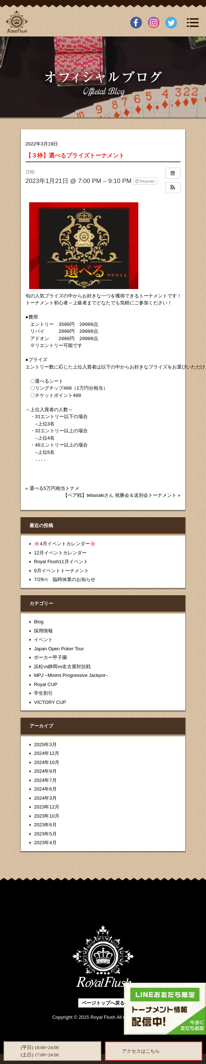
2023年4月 (45, 842)
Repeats (145, 181)
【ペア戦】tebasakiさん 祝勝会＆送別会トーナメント (120, 495)
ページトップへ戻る (103, 1003)
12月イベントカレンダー (60, 553)
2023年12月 (46, 807)
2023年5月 (45, 834)
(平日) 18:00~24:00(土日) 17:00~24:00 (40, 1051)
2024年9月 (45, 771)
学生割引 (43, 693)
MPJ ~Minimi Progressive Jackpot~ (71, 675)
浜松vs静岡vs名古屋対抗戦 (62, 666)
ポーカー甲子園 (50, 657)
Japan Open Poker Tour (59, 648)
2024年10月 (46, 762)
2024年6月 (45, 789)
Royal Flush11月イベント (61, 561)
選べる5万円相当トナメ (54, 488)
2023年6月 (45, 824)
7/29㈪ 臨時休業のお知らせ (64, 579)
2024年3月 (45, 798)
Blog (38, 621)
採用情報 (43, 631)
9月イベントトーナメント (61, 570)
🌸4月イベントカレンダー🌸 (64, 543)
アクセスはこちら (141, 1051)
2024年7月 (45, 780)
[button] (173, 188)
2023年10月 (46, 816)
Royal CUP (45, 684)
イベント (43, 639)
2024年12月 (46, 753)
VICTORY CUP (50, 702)
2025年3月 (45, 744)
